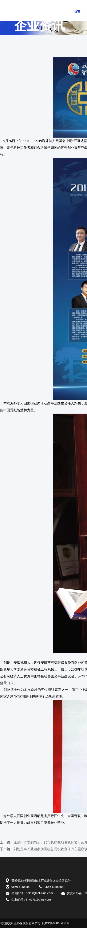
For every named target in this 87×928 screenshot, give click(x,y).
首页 (77, 11)
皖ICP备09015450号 (55, 923)
